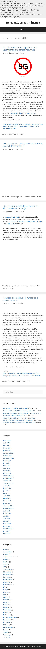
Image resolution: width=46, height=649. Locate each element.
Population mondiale (32, 286)
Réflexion (5, 288)
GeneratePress (38, 646)
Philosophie (7, 615)
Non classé (6, 605)
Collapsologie (14, 197)
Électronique (7, 585)
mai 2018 (6, 516)
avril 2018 (6, 518)
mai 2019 (6, 493)
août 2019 (6, 486)
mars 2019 (6, 498)
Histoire (5, 602)
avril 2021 (6, 443)
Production (7, 620)
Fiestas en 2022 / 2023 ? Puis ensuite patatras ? (18, 411)
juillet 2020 (7, 461)
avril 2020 (6, 468)
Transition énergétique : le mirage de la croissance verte (20, 299)
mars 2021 (6, 445)
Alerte (6, 197)
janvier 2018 (7, 526)
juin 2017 (6, 531)
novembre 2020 (8, 453)
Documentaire (8, 574)
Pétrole (5, 612)
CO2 (5, 134)
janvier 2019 (7, 503)
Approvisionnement (9, 557)
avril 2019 (6, 496)
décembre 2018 (8, 506)
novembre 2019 (8, 478)
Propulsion (6, 622)
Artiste (5, 559)
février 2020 (7, 473)
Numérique (12, 134)
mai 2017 (6, 534)
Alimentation (7, 552)
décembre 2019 (8, 476)
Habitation (6, 600)
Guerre (5, 597)
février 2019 (7, 501)
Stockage (6, 632)
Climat (13, 381)
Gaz (4, 595)
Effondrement (25, 197)
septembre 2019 (8, 483)
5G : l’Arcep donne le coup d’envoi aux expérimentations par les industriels (19, 48)
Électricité (6, 582)
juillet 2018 (7, 513)
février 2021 (7, 448)
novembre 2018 (8, 508)
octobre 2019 (7, 481)
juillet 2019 (7, 488)
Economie (6, 577)
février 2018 (7, 523)
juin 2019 (6, 491)
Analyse (7, 381)
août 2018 (6, 511)
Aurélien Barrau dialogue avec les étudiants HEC (19, 423)
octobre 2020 (7, 455)
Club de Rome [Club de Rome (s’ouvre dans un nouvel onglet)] (12, 224)
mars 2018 (6, 521)
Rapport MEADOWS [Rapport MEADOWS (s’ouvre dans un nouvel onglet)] (12, 217)
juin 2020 (6, 463)
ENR (28, 381)
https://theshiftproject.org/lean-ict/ (23, 113)
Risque (38, 197)
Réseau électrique (9, 627)
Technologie (21, 134)
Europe (33, 197)
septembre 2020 (8, 458)
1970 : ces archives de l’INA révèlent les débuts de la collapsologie (20, 207)
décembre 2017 (8, 528)
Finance (5, 592)
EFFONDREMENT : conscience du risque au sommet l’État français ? (22, 144)
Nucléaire (6, 607)
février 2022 (7, 440)
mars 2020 (6, 471)
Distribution (7, 572)
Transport (6, 637)
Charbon (6, 562)
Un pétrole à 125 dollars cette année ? (15, 408)
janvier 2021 (7, 450)
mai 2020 (6, 466)
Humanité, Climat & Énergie (23, 22)
